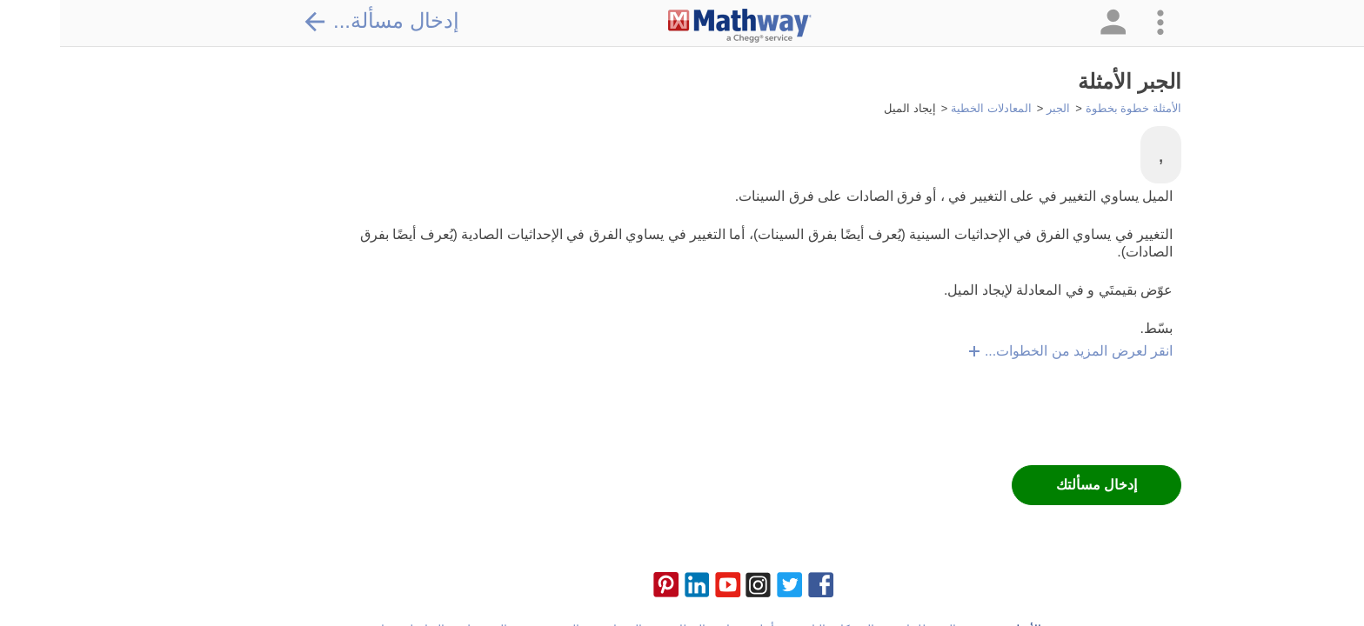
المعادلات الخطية (931, 108)
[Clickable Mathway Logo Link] (680, 26)
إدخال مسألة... (321, 21)
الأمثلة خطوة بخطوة (1073, 108)
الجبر (998, 108)
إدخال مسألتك (1036, 484)
